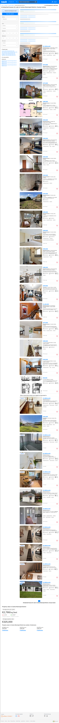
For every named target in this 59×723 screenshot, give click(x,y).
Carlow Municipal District (20, 5)
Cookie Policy (18, 721)
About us (2, 721)
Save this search (10, 13)
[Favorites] (50, 2)
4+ (16, 33)
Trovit (2, 5)
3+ (13, 33)
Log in (55, 1)
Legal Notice (23, 721)
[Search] (35, 2)
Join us (6, 721)
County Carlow (11, 5)
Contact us (27, 721)
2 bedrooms (5, 630)
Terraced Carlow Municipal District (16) (8, 53)
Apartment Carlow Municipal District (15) (9, 55)
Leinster (5, 5)
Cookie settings (32, 721)
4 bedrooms (40, 630)
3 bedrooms (23, 630)
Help (9, 721)
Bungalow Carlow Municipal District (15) (8, 54)
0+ (3, 33)
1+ (6, 33)
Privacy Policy (12, 721)
